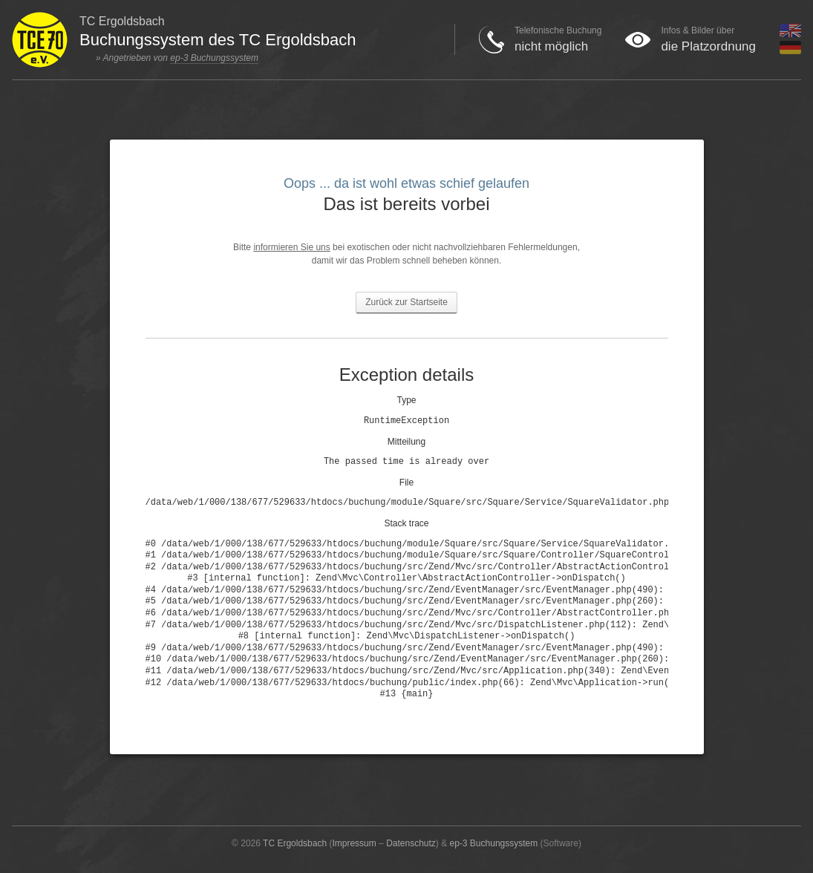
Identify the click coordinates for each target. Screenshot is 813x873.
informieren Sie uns (291, 247)
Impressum (354, 843)
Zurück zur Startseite (406, 302)
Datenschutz (411, 843)
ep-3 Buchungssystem (214, 58)
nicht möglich (551, 46)
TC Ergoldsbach (295, 843)
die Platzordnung (708, 46)
